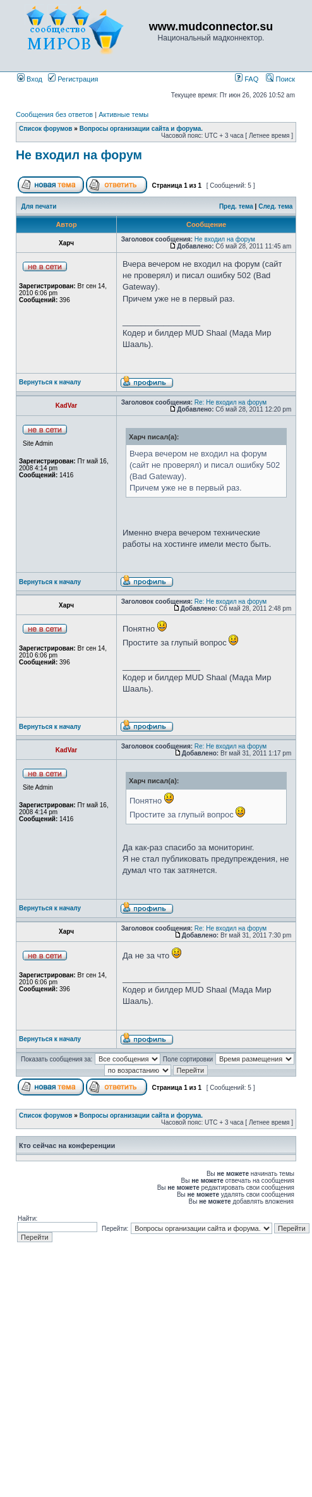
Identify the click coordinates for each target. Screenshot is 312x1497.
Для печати (39, 206)
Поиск (280, 79)
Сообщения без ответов (54, 114)
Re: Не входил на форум (231, 402)
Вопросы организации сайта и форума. (141, 128)
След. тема (275, 206)
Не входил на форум (79, 155)
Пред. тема (236, 206)
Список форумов (46, 128)
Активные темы (123, 114)
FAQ (246, 79)
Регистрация (73, 79)
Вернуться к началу (50, 382)
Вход (29, 79)
